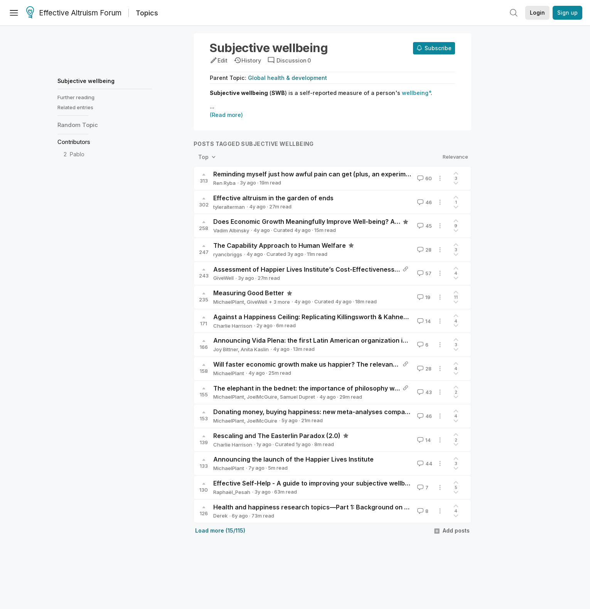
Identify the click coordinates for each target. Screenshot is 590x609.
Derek (220, 516)
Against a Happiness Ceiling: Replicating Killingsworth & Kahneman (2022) (325, 317)
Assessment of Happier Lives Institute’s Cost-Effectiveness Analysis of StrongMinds (341, 269)
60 (424, 178)
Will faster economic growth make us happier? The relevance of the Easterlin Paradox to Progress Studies (375, 364)
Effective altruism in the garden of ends (273, 198)
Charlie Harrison (232, 326)
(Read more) (226, 115)
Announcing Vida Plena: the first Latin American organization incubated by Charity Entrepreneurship (366, 340)
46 (424, 202)
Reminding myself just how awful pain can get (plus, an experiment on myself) (331, 174)
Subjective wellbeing (86, 81)
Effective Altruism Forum (73, 13)
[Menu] (14, 12)
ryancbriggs (227, 254)
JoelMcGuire (262, 397)
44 (424, 463)
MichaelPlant (228, 302)
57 (424, 273)
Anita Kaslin (255, 349)
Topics (147, 13)
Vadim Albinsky (231, 230)
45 (424, 225)
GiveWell (223, 278)
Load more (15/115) (220, 530)
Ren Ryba (224, 183)
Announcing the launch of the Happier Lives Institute (293, 459)
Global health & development (287, 77)
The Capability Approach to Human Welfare (279, 245)
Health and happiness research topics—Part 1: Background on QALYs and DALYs (336, 507)
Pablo (77, 154)
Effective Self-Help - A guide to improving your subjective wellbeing (315, 483)
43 (424, 392)
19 (423, 297)
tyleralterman (229, 207)
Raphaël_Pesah (231, 492)
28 (424, 249)
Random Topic (77, 125)
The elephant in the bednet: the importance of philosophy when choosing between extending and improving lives (384, 388)
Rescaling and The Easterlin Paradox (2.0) (277, 436)
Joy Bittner (225, 349)
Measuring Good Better (248, 293)
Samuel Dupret (297, 397)
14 (423, 321)
